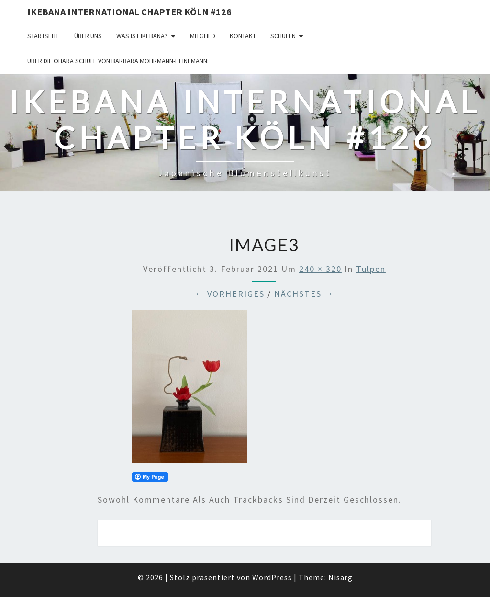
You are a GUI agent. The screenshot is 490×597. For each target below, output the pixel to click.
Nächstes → (304, 293)
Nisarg (340, 577)
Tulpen (371, 268)
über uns (88, 36)
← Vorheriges (230, 293)
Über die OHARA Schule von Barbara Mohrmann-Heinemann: (118, 60)
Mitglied (202, 36)
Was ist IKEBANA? (141, 36)
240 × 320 (320, 268)
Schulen (283, 36)
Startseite (43, 36)
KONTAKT (243, 36)
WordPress (272, 577)
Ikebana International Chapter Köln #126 (129, 12)
